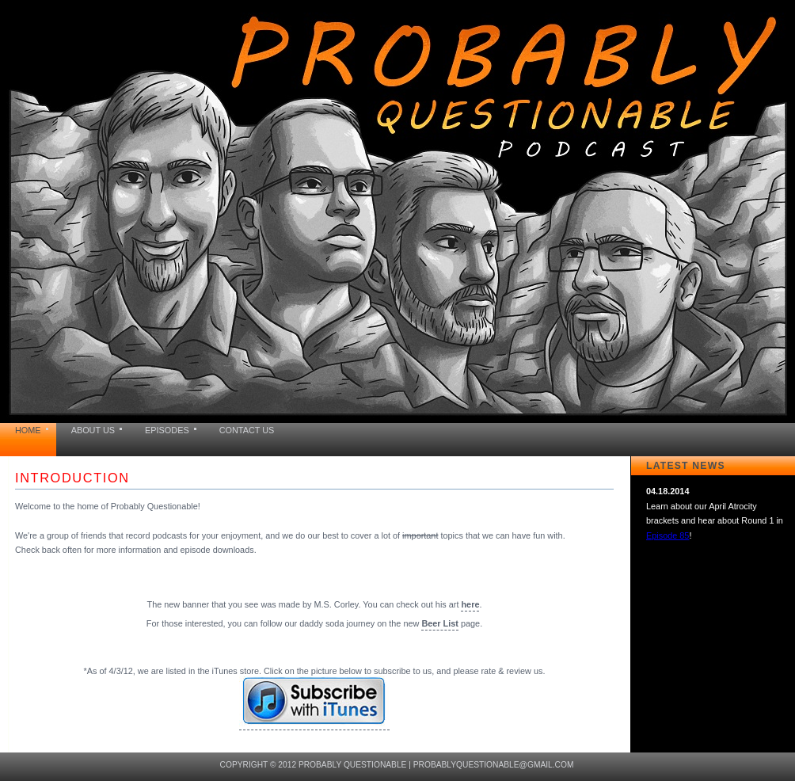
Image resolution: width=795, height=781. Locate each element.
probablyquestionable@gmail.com (493, 764)
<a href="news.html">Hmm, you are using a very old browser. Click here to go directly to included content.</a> (715, 545)
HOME (28, 430)
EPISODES (167, 430)
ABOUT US (93, 430)
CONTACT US (247, 430)
